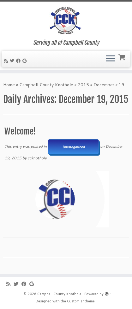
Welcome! (20, 131)
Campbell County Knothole (46, 85)
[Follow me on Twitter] (13, 61)
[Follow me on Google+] (25, 61)
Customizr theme (81, 301)
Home (9, 85)
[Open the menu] (110, 59)
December (103, 85)
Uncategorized (73, 147)
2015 (83, 85)
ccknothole (36, 158)
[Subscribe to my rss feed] (7, 61)
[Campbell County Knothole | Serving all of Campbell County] (66, 20)
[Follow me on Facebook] (19, 61)
